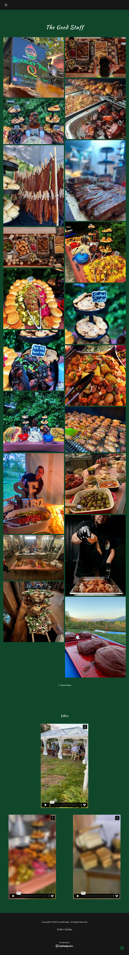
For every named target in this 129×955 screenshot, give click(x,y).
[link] (65, 945)
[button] (12, 5)
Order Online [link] (64, 929)
